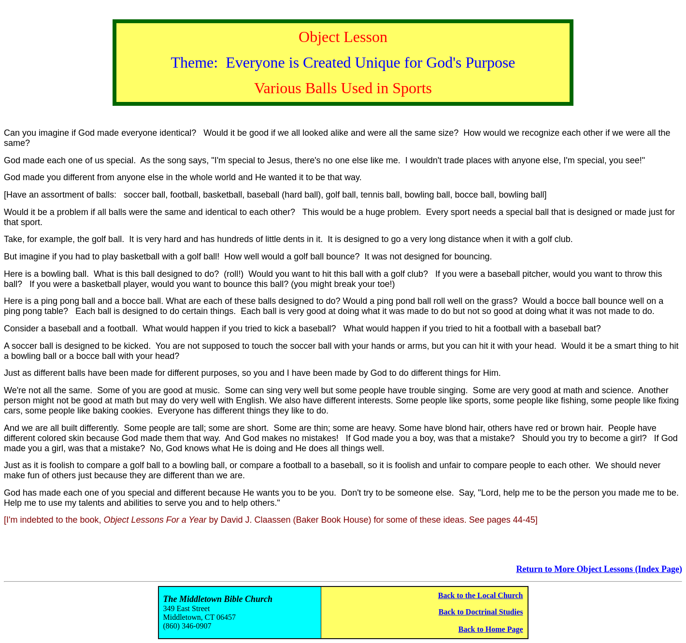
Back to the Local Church (480, 595)
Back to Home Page (490, 629)
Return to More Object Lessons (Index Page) (599, 569)
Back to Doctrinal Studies (481, 612)
